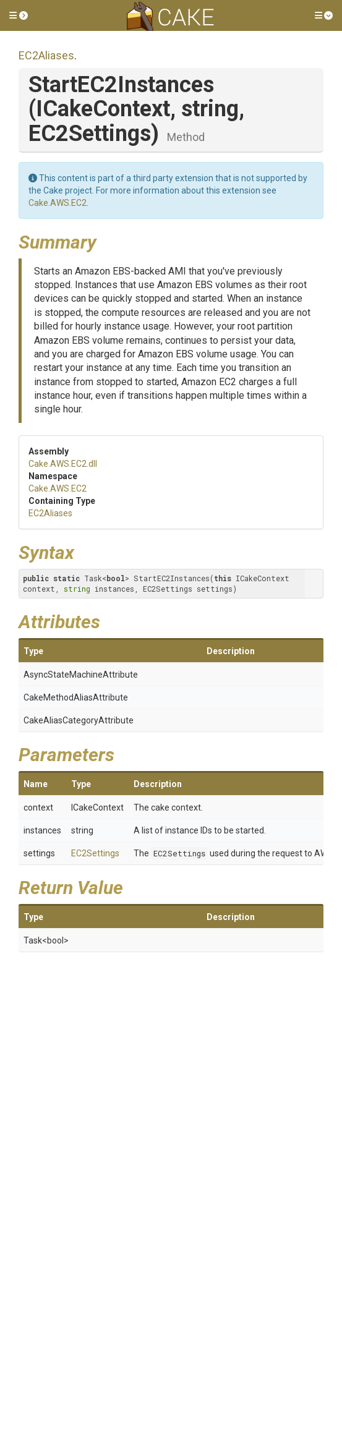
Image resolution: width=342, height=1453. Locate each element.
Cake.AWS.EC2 (57, 203)
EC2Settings (95, 853)
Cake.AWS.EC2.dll (62, 464)
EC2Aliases (46, 55)
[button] (18, 15)
